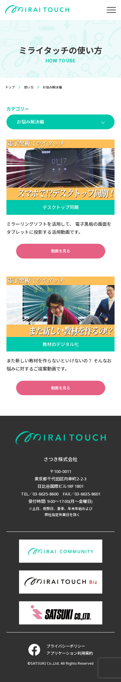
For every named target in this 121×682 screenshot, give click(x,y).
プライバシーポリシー (65, 646)
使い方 (29, 87)
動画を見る (60, 251)
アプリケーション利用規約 (69, 653)
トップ (10, 87)
